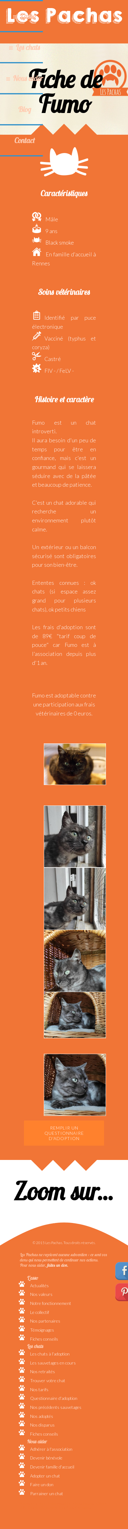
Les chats (28, 47)
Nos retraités (42, 1371)
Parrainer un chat (46, 1493)
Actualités (39, 1285)
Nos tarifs (39, 1389)
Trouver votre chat (47, 1380)
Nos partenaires (45, 1321)
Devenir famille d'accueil (52, 1466)
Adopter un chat (45, 1475)
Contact (24, 140)
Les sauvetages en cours (53, 1362)
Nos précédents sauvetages (55, 1407)
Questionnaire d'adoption (53, 1398)
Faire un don (41, 1484)
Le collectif (39, 1312)
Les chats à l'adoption (50, 1353)
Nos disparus (42, 1425)
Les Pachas (64, 15)
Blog (24, 109)
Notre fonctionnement (50, 1303)
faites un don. (57, 1265)
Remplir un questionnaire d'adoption (64, 1133)
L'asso (28, 16)
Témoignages (42, 1330)
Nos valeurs (41, 1294)
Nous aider (28, 78)
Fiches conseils (44, 1339)
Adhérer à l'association (51, 1449)
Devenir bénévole (46, 1457)
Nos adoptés (41, 1416)
